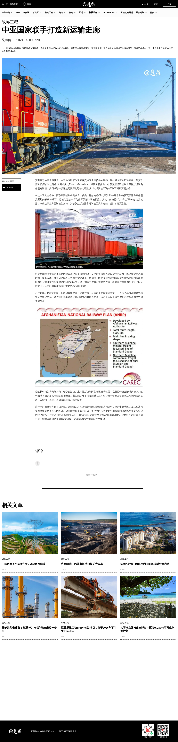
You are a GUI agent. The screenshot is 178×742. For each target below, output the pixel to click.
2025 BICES (108, 12)
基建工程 (49, 12)
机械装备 (93, 12)
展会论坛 (140, 12)
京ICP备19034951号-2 (67, 731)
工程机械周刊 (127, 12)
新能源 (35, 12)
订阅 (169, 4)
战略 (71, 12)
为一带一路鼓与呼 (10, 4)
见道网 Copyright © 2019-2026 (42, 731)
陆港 (61, 12)
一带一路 (6, 12)
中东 (18, 12)
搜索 (27, 4)
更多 (152, 12)
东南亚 (26, 12)
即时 (81, 12)
